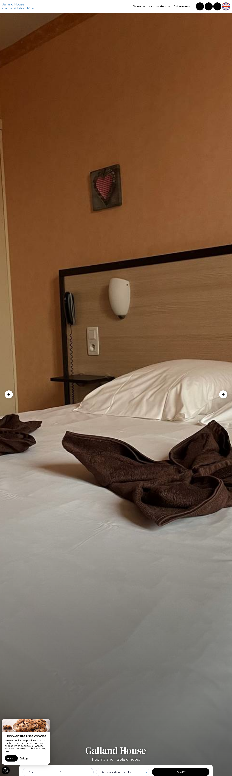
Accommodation (159, 6)
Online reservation (184, 6)
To (61, 772)
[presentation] (9, 394)
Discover (138, 6)
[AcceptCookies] (6, 770)
